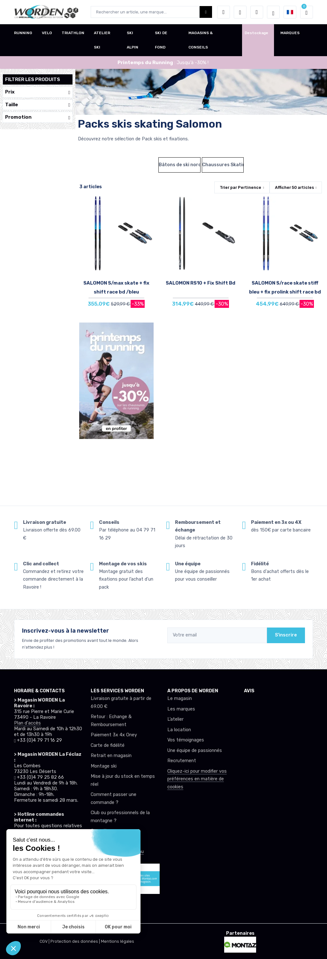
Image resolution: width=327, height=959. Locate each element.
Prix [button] (37, 92)
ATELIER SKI (102, 40)
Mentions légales (117, 941)
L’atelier (175, 719)
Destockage (256, 33)
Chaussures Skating (223, 164)
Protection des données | (75, 941)
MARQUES (290, 33)
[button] (223, 12)
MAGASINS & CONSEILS (200, 40)
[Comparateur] (256, 12)
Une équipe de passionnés (194, 750)
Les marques (181, 709)
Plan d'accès (27, 723)
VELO (47, 33)
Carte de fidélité (108, 745)
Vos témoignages (185, 740)
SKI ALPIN (132, 40)
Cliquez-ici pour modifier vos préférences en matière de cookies (197, 779)
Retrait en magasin (111, 755)
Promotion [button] (37, 117)
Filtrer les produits (32, 79)
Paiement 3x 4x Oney (114, 735)
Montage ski (104, 766)
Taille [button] (37, 105)
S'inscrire (286, 635)
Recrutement (181, 760)
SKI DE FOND (161, 40)
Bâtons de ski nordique (179, 164)
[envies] (240, 12)
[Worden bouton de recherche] (206, 12)
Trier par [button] (240, 187)
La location (179, 729)
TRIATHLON (73, 33)
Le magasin (179, 698)
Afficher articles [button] (294, 187)
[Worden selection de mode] (273, 12)
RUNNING (23, 33)
